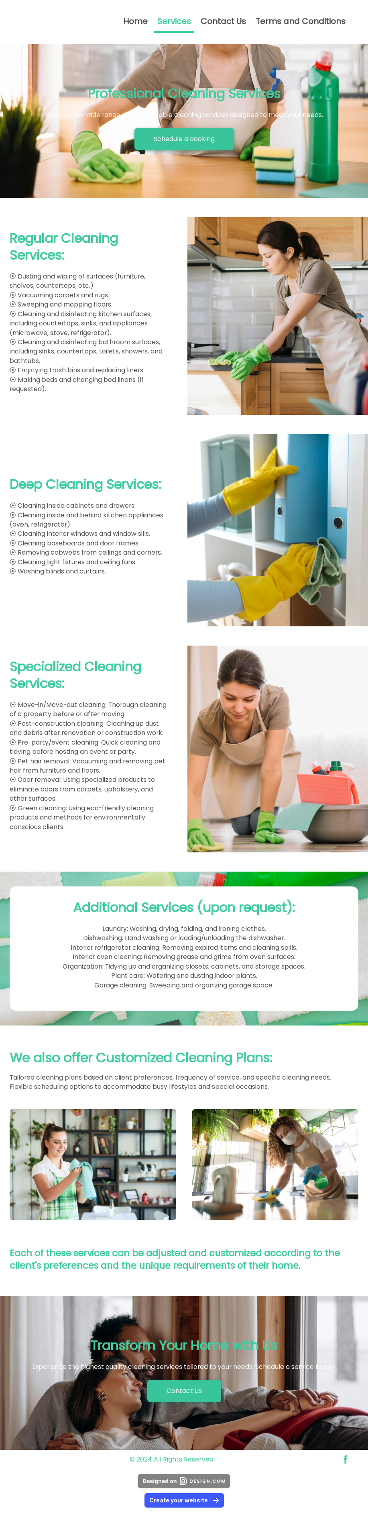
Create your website (184, 1500)
